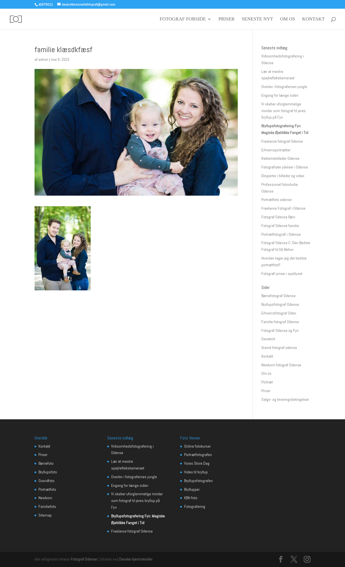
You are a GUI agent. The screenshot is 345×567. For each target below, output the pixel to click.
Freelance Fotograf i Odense (283, 208)
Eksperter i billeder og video (282, 175)
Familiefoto (47, 506)
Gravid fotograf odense (279, 347)
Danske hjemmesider (135, 559)
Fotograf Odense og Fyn (280, 330)
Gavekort (268, 338)
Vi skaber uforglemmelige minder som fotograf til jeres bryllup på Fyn (283, 110)
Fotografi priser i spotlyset (281, 273)
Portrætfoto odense (276, 199)
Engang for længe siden (279, 95)
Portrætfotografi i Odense (281, 234)
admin (43, 59)
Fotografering (194, 506)
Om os (287, 19)
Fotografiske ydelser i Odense (284, 167)
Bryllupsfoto (47, 472)
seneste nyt (257, 19)
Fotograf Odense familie (280, 225)
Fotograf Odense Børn (278, 216)
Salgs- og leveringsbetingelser (285, 399)
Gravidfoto (46, 480)
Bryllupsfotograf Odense (280, 304)
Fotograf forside (183, 19)
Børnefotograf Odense (278, 295)
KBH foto (190, 497)
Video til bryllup (196, 472)
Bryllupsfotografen (198, 480)
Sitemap (45, 515)
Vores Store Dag (196, 463)
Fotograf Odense (84, 559)
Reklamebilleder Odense (280, 158)
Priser (226, 19)
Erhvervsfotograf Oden (278, 313)
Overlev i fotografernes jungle (284, 86)
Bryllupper (192, 489)
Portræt (267, 382)
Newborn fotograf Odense (281, 364)
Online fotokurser (197, 446)
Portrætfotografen (198, 454)
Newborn (45, 497)
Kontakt (313, 19)
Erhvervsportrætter (276, 149)
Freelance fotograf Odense (282, 141)
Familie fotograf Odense (280, 321)
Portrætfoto (47, 489)
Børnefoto (46, 463)
